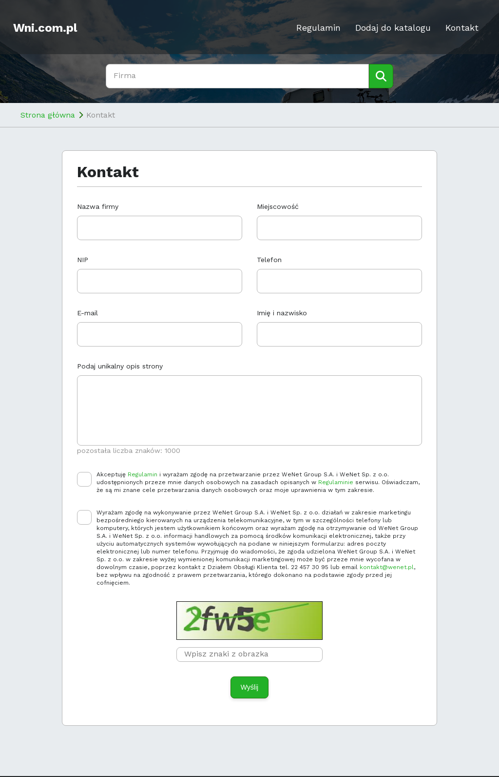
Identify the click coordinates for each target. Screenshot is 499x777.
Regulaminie (335, 482)
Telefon (269, 260)
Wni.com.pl (45, 28)
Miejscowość (278, 206)
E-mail (87, 313)
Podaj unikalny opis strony (120, 366)
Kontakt (462, 27)
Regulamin (318, 27)
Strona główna (47, 115)
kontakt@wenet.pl (387, 567)
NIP (82, 260)
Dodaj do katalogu (393, 27)
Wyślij (249, 687)
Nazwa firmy (97, 206)
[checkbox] (84, 479)
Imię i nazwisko (282, 313)
